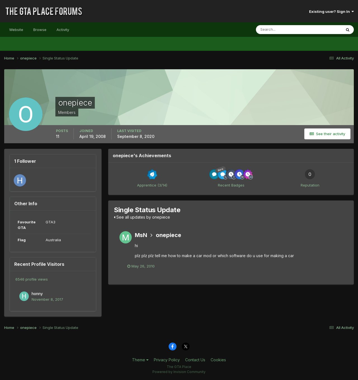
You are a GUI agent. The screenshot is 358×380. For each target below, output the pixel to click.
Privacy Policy (167, 359)
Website (16, 29)
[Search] (280, 29)
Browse (39, 29)
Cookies (218, 359)
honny (37, 293)
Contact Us (195, 359)
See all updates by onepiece (142, 217)
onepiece (168, 235)
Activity (62, 29)
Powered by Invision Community (179, 372)
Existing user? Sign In (331, 11)
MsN (141, 235)
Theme (140, 359)
